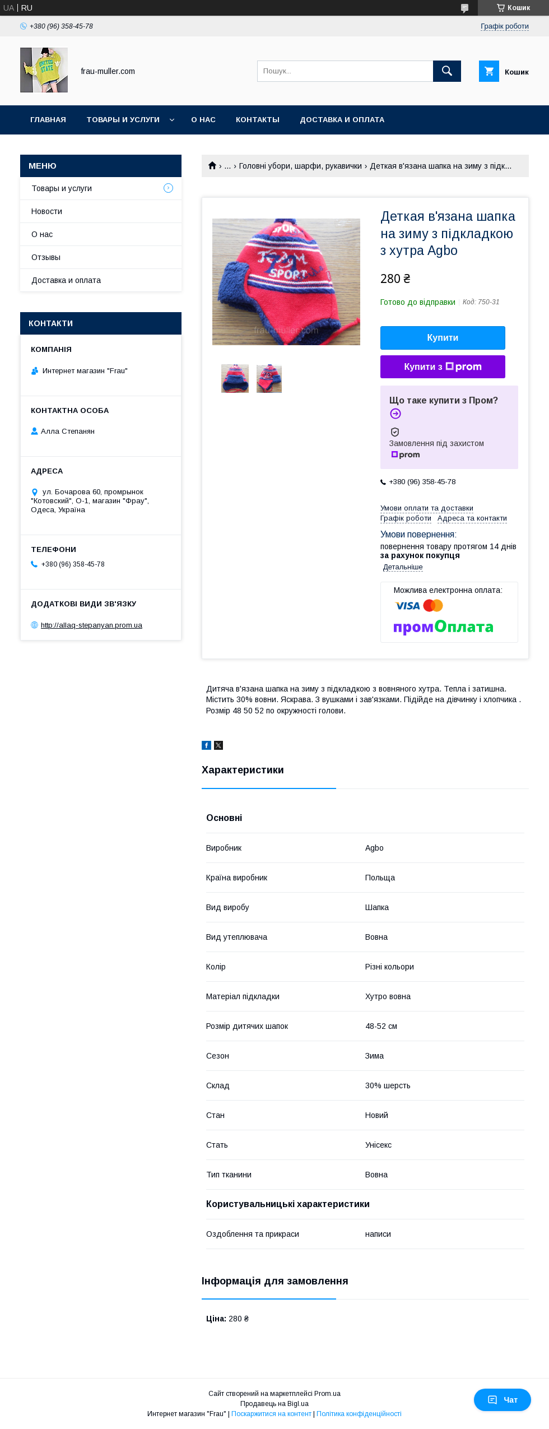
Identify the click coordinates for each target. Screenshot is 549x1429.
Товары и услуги (123, 119)
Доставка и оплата (342, 119)
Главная (48, 119)
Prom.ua (327, 1394)
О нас (203, 119)
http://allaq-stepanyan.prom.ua (91, 625)
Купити (443, 337)
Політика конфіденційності (359, 1414)
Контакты (258, 119)
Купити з (442, 367)
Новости (46, 211)
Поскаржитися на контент (271, 1414)
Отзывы (46, 257)
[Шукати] (447, 71)
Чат (502, 1400)
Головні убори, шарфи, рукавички (300, 165)
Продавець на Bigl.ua (274, 1404)
